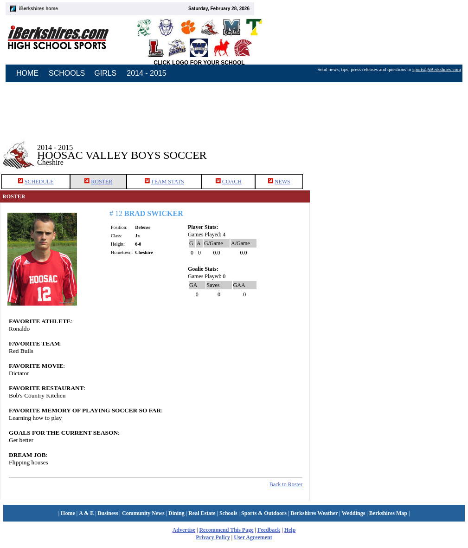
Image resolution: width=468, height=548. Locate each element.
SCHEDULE (39, 181)
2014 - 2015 (146, 73)
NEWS (282, 181)
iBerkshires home (38, 8)
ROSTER (101, 181)
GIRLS (105, 73)
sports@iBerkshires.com (436, 69)
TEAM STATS (167, 181)
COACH (232, 181)
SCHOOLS (67, 73)
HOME (27, 73)
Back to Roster (285, 484)
